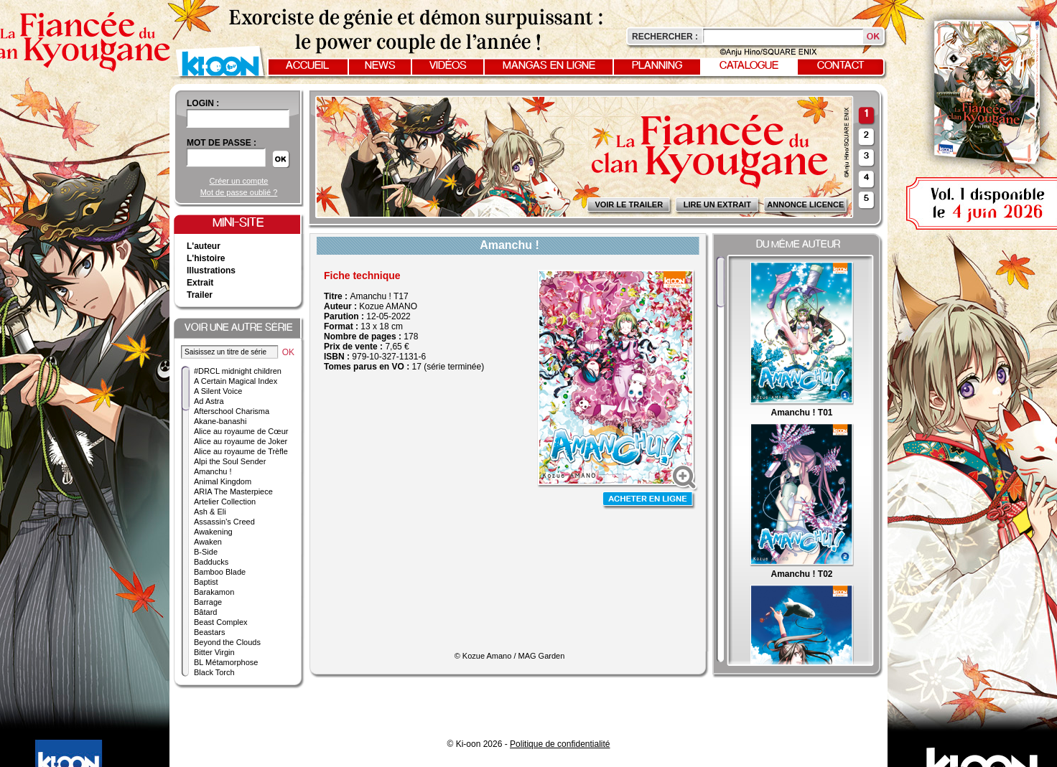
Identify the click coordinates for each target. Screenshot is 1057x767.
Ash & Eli (210, 511)
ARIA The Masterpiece (233, 491)
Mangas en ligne (549, 66)
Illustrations (211, 270)
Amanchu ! (213, 471)
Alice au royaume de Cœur (241, 431)
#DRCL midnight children (237, 371)
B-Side (206, 551)
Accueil (307, 66)
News (380, 66)
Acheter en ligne (649, 500)
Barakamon (214, 592)
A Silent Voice (218, 391)
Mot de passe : (221, 143)
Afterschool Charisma (231, 411)
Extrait (200, 283)
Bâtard (205, 612)
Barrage (208, 602)
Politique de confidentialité (560, 744)
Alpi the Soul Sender (230, 461)
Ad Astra (209, 401)
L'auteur (203, 246)
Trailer (200, 295)
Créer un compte (239, 181)
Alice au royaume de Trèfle (241, 451)
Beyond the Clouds (227, 642)
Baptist (206, 582)
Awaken (208, 541)
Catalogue (749, 66)
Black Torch (214, 672)
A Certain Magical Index (235, 381)
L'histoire (206, 258)
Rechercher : (665, 37)
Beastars (209, 632)
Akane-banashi (220, 421)
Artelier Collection (225, 501)
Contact (841, 66)
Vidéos (448, 66)
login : (203, 103)
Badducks (211, 561)
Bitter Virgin (214, 652)
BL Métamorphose (226, 662)
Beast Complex (221, 622)
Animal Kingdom (222, 481)
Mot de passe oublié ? (239, 192)
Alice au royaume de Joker (240, 441)
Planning (657, 66)
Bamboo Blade (220, 572)
